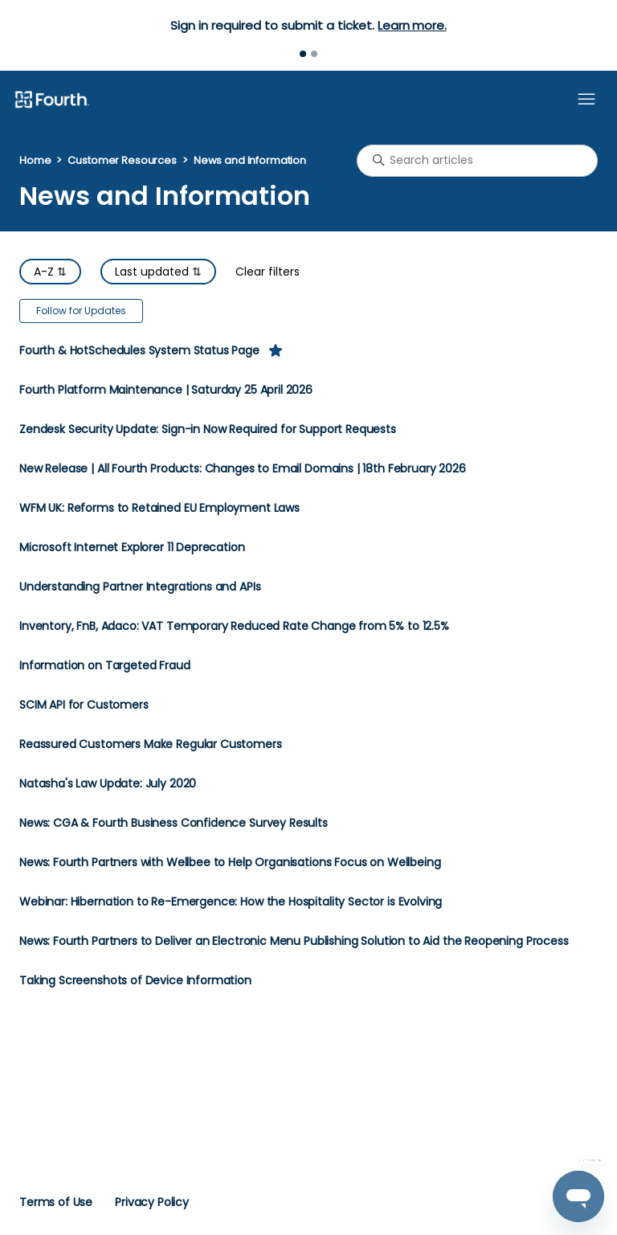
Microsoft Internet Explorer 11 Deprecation (132, 547)
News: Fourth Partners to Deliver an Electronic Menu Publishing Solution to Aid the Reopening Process (294, 941)
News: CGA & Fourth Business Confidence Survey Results (173, 823)
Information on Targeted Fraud (104, 665)
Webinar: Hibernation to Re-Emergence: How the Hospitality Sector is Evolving (230, 902)
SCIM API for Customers (84, 705)
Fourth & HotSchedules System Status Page (139, 350)
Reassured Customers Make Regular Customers (150, 744)
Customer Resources (121, 160)
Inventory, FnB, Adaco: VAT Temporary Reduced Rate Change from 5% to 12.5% (234, 626)
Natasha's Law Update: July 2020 (107, 783)
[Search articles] (477, 161)
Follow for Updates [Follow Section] (81, 310)
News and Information (250, 160)
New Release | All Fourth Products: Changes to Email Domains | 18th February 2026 (242, 468)
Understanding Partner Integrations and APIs (139, 587)
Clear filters (267, 272)
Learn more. (412, 25)
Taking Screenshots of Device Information (135, 980)
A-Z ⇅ (50, 272)
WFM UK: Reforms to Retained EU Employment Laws (159, 508)
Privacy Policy (152, 1202)
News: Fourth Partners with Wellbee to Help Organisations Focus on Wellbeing (229, 862)
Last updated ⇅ (158, 272)
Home (35, 160)
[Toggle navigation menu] (586, 99)
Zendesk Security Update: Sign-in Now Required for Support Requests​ (207, 429)
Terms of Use (55, 1202)
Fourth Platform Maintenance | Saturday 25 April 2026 (166, 390)
